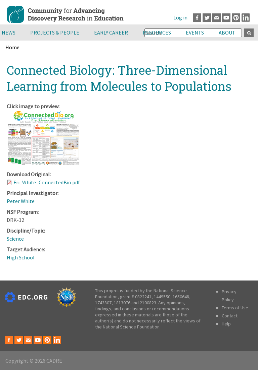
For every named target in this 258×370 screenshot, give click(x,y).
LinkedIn (246, 17)
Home (12, 47)
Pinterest (236, 17)
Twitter (207, 17)
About (227, 32)
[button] (44, 163)
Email (216, 17)
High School (21, 257)
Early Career (111, 32)
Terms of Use (235, 308)
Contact (230, 316)
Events (195, 32)
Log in (180, 17)
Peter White (21, 201)
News (8, 32)
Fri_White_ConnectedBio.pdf (46, 182)
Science (15, 238)
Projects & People (54, 32)
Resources (157, 32)
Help (226, 324)
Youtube (226, 17)
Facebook (197, 17)
